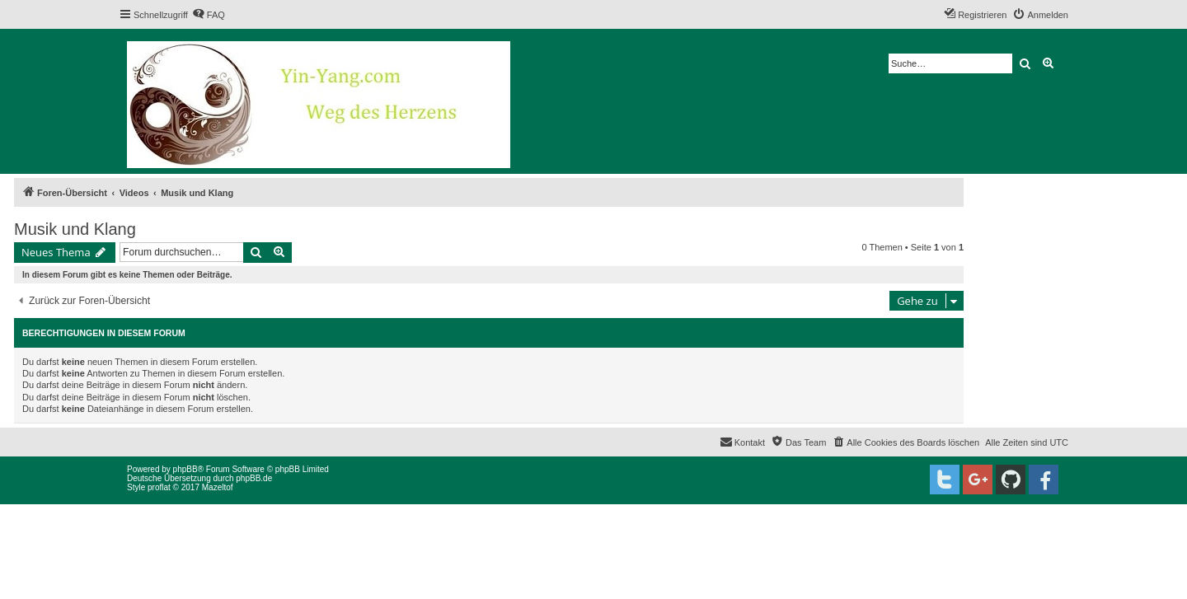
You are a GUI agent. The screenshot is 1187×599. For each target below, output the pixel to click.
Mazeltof (217, 487)
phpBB (185, 469)
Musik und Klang (75, 229)
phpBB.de (254, 478)
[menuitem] (208, 15)
